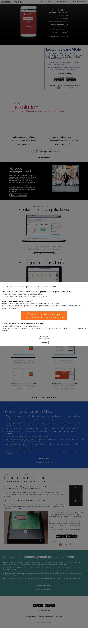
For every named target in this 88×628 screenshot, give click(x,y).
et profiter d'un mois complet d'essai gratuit (44, 316)
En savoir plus (44, 336)
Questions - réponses (44, 338)
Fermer (44, 343)
